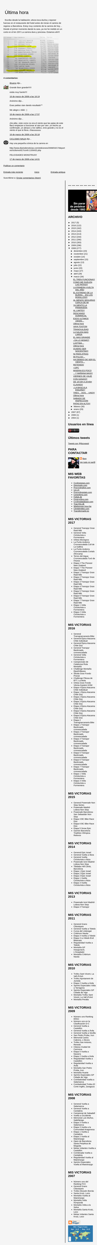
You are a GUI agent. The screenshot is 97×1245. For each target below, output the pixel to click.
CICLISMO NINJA (18, 139)
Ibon (85, 458)
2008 (73, 248)
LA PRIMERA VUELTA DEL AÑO (83, 288)
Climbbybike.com (81, 508)
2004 (73, 418)
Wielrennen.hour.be (82, 506)
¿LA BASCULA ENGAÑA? (80, 388)
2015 (73, 228)
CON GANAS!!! (80, 379)
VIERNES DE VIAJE (82, 376)
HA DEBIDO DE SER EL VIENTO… (84, 360)
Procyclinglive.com (82, 487)
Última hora (16, 12)
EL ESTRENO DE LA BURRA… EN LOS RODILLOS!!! (83, 294)
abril (76, 274)
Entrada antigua (58, 172)
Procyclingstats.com (83, 492)
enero (77, 409)
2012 (73, 237)
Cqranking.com (80, 494)
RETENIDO (78, 365)
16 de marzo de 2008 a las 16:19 (25, 96)
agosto (77, 262)
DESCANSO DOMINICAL (80, 314)
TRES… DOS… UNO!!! (84, 393)
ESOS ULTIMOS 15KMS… (80, 319)
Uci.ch (76, 490)
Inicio (36, 172)
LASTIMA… (78, 343)
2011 (73, 239)
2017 (73, 222)
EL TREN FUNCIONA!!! (84, 279)
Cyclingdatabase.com (83, 501)
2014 (73, 231)
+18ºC (76, 367)
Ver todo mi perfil (87, 462)
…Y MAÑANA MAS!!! (83, 373)
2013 (73, 234)
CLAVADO (78, 384)
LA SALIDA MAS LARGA (80, 333)
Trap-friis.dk (79, 504)
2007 (73, 412)
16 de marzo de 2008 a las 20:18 (25, 134)
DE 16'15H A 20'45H (82, 382)
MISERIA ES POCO (82, 370)
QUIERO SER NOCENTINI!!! (80, 350)
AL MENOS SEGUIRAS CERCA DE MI (84, 301)
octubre (77, 257)
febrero (77, 406)
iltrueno (13, 83)
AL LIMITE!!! (78, 310)
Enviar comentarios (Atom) (29, 178)
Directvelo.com (80, 485)
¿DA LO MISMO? (81, 340)
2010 (73, 242)
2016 (73, 225)
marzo (77, 276)
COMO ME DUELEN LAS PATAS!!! (82, 283)
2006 (73, 415)
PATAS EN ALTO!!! (81, 403)
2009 (73, 245)
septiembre (79, 259)
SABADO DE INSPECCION (80, 399)
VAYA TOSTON (80, 326)
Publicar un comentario (13, 165)
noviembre (79, 254)
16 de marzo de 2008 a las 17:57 (25, 114)
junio (76, 268)
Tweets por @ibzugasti (78, 443)
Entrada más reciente (13, 172)
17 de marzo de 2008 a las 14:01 (25, 159)
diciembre (78, 251)
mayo (76, 271)
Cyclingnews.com (82, 483)
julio (76, 265)
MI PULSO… (79, 357)
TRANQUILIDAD (80, 329)
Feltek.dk (78, 497)
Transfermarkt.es (81, 511)
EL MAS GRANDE (81, 337)
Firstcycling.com (81, 499)
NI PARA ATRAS (80, 354)
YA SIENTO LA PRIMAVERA (80, 306)
